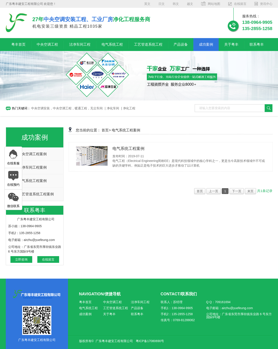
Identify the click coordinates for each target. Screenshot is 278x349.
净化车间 (113, 108)
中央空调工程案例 (32, 154)
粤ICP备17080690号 (150, 341)
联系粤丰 (257, 44)
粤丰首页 (18, 44)
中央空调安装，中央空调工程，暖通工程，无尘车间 (67, 108)
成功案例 (206, 44)
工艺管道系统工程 (148, 44)
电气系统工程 (112, 44)
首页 (200, 191)
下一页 (236, 191)
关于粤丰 (231, 44)
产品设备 (181, 44)
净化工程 (129, 108)
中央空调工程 (47, 44)
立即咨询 (21, 259)
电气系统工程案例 (32, 181)
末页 (250, 191)
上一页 (213, 191)
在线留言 (48, 259)
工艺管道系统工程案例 (36, 194)
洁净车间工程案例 (32, 167)
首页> (106, 130)
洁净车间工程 (79, 44)
